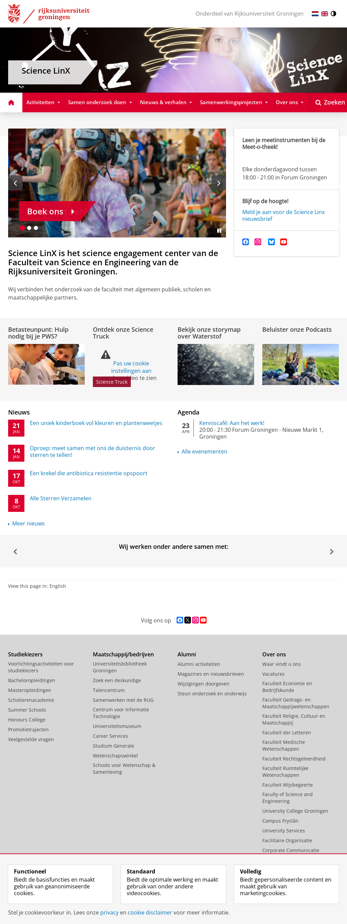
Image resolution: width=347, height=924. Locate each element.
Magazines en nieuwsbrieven (211, 674)
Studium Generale (113, 746)
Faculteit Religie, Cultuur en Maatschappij (293, 719)
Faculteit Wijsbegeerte (287, 785)
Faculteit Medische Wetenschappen (283, 745)
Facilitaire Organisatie (287, 840)
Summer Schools (27, 710)
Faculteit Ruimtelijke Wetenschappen (285, 771)
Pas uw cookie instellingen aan (131, 367)
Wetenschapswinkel (115, 755)
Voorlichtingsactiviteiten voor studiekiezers (41, 667)
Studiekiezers (25, 654)
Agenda (188, 412)
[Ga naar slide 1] (22, 228)
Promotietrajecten (28, 729)
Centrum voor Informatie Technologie (121, 712)
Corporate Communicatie (290, 850)
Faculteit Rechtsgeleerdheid (294, 758)
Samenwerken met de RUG (123, 700)
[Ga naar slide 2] (29, 228)
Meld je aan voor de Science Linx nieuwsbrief (283, 215)
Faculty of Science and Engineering (287, 797)
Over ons (274, 654)
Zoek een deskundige (117, 680)
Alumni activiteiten (199, 664)
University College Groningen (295, 811)
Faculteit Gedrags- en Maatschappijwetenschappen (295, 703)
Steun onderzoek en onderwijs (212, 693)
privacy (109, 912)
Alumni (187, 654)
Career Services (110, 736)
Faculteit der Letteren (286, 732)
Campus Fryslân (280, 820)
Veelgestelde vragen (31, 739)
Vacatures (273, 674)
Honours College (26, 719)
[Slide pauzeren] (219, 230)
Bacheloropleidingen (31, 680)
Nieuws (19, 412)
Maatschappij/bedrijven (123, 654)
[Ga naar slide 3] (36, 228)
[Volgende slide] (219, 182)
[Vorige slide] (15, 182)
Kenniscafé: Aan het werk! (231, 423)
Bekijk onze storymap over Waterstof (209, 332)
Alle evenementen (204, 451)
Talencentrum (109, 690)
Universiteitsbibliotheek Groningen (120, 667)
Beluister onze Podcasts (297, 329)
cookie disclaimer (150, 912)
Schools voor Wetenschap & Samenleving (124, 768)
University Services (283, 830)
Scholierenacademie (31, 700)
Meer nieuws (28, 523)
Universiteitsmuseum (117, 726)
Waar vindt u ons (281, 664)
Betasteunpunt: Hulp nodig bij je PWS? (38, 332)
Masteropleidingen (29, 690)
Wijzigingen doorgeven (203, 683)
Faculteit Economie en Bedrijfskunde (287, 686)
